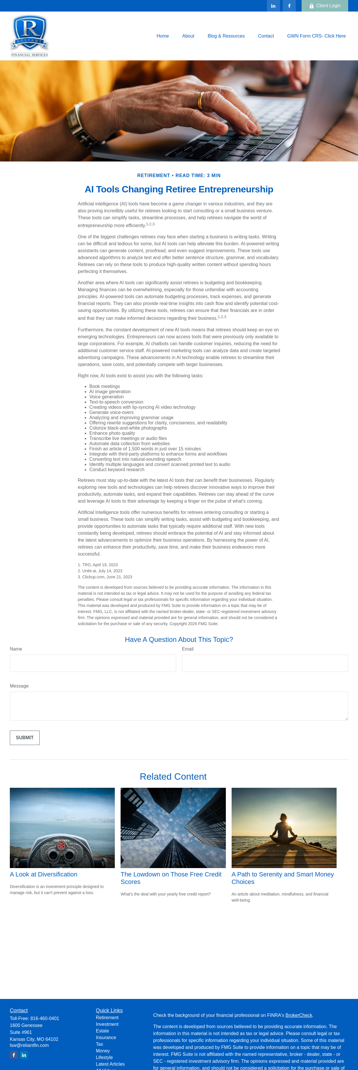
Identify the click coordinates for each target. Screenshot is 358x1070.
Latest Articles (110, 1064)
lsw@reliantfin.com (29, 1045)
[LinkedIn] (273, 6)
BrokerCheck (298, 1015)
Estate (102, 1030)
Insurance (106, 1037)
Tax (99, 1044)
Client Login (325, 5)
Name (16, 649)
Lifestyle (104, 1057)
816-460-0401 (44, 1018)
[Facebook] (289, 6)
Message (19, 685)
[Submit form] (25, 738)
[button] (162, 36)
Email (187, 649)
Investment (107, 1024)
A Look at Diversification (43, 874)
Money (103, 1050)
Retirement (107, 1017)
